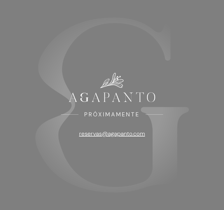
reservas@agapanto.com (112, 133)
